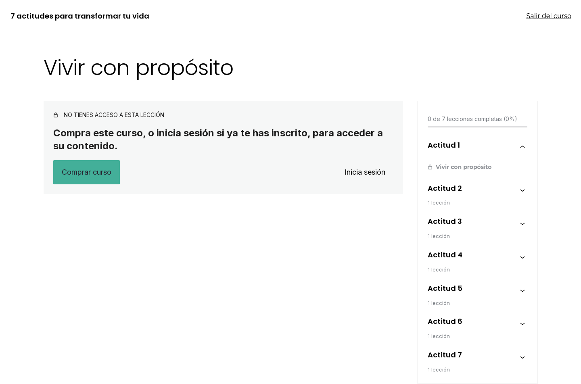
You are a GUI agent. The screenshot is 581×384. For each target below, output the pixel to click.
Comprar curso (86, 172)
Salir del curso (549, 16)
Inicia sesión (365, 172)
